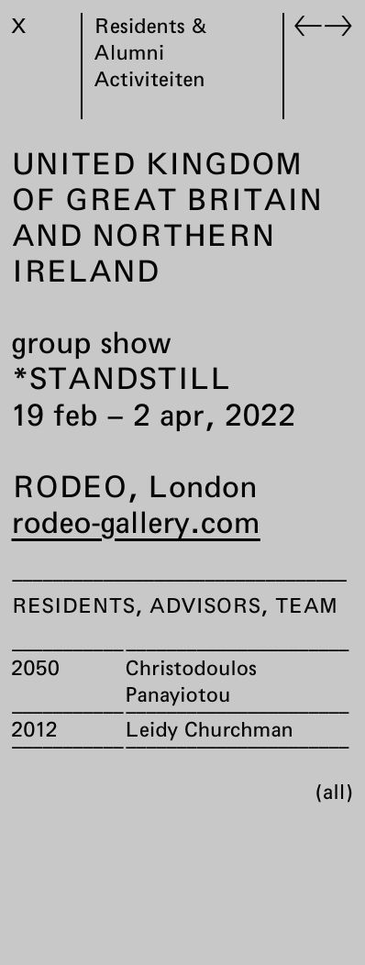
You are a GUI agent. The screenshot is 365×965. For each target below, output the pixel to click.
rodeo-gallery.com (136, 522)
